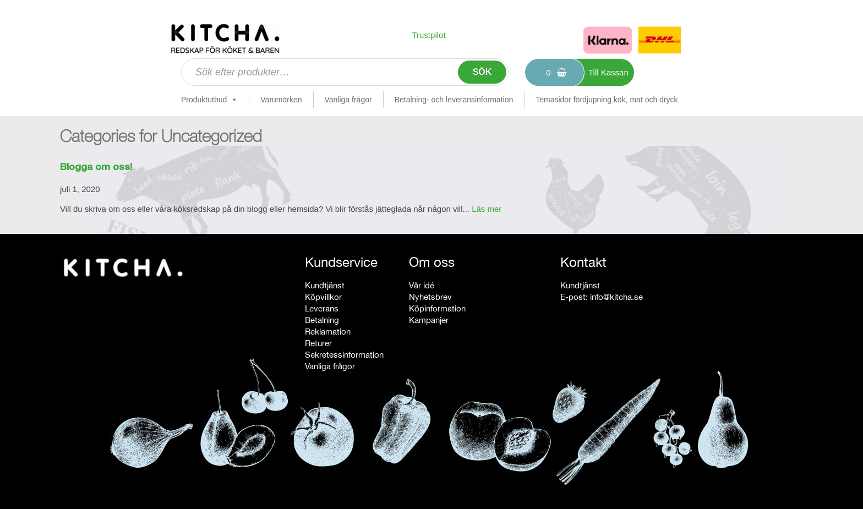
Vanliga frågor (348, 99)
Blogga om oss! (96, 168)
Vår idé (421, 285)
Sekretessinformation (344, 354)
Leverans (321, 308)
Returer (318, 343)
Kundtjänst (325, 285)
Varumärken (281, 99)
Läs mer (486, 209)
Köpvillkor (323, 297)
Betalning (322, 320)
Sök (482, 71)
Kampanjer (429, 320)
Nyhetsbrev (430, 297)
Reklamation (328, 331)
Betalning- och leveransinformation (454, 99)
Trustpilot (428, 35)
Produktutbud (209, 99)
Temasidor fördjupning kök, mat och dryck (607, 99)
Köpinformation (437, 308)
